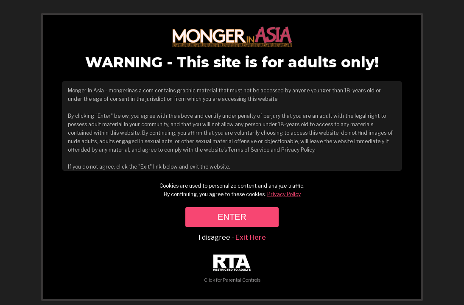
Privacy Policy (284, 194)
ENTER (232, 217)
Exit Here (250, 237)
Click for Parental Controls (232, 268)
